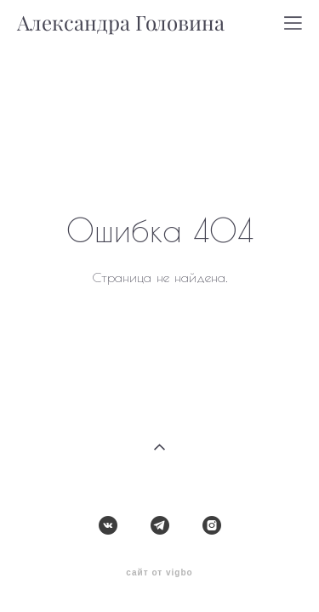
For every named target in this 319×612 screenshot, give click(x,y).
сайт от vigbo (159, 545)
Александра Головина (121, 23)
